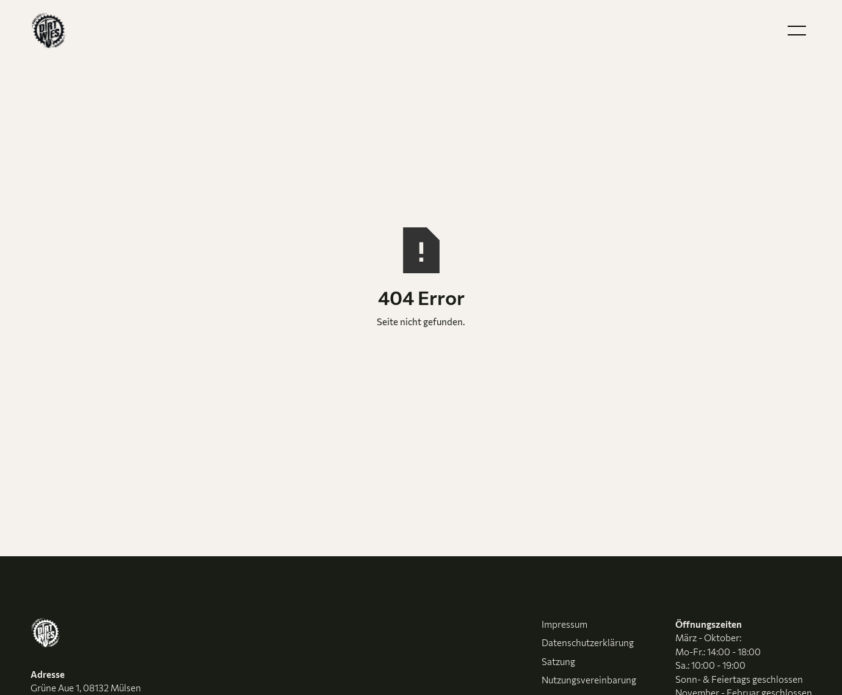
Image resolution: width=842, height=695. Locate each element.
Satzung (558, 661)
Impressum (564, 624)
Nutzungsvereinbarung (589, 679)
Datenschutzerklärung (588, 642)
